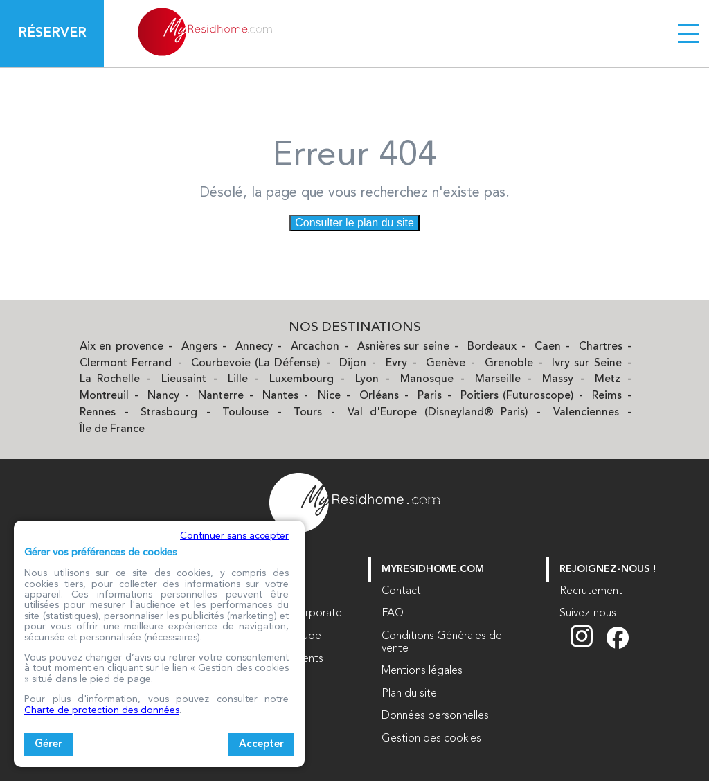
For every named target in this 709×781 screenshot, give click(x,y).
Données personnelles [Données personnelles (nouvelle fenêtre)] (435, 715)
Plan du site (409, 693)
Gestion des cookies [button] (431, 738)
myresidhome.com (433, 569)
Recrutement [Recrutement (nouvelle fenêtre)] (590, 591)
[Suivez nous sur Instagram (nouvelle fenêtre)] (589, 646)
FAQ (393, 613)
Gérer (48, 744)
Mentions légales (422, 670)
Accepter (261, 744)
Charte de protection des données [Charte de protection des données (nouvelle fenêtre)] (101, 710)
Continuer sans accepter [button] (234, 536)
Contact (401, 591)
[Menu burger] (688, 33)
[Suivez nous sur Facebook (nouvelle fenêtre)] (618, 646)
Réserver (52, 33)
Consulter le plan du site (354, 222)
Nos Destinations (355, 327)
